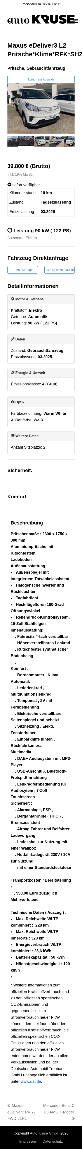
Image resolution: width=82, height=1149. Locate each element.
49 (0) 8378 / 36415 (60, 270)
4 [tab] (31, 146)
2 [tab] (18, 146)
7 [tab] (51, 146)
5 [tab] (38, 146)
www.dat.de (31, 1081)
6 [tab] (44, 146)
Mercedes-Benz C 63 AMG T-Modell (59, 1111)
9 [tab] (64, 146)
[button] (75, 21)
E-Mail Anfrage (22, 270)
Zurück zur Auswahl (41, 79)
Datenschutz (53, 1141)
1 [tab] (11, 146)
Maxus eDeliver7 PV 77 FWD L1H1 (21, 1112)
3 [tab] (25, 146)
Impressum (28, 1141)
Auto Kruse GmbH (44, 1133)
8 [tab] (57, 146)
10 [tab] (70, 146)
